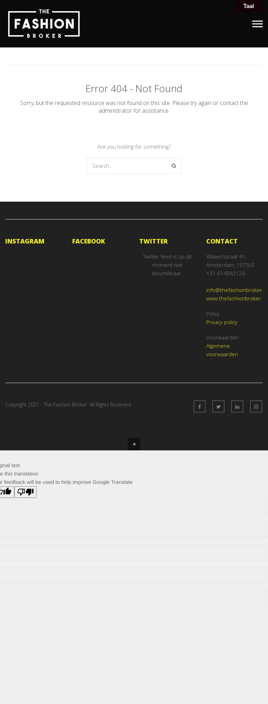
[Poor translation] (25, 492)
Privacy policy (221, 322)
